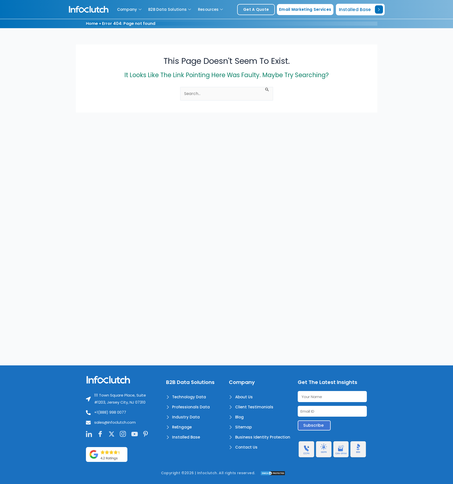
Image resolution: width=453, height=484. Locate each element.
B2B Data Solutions (170, 9)
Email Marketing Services (305, 9)
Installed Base (361, 9)
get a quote (256, 9)
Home (92, 23)
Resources (211, 9)
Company (130, 9)
